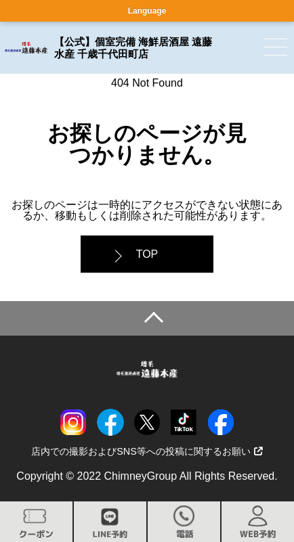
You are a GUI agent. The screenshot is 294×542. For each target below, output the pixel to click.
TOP (147, 254)
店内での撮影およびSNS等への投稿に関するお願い (147, 451)
